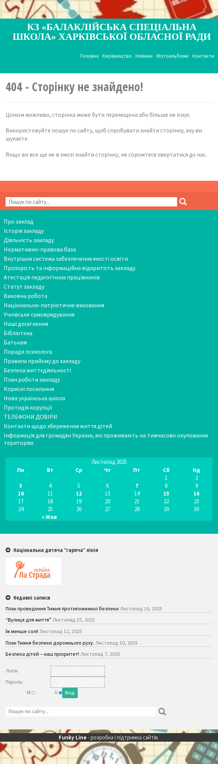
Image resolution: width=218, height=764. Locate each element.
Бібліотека (18, 333)
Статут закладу (24, 286)
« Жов (49, 516)
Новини (144, 56)
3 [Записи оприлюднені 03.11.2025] (20, 485)
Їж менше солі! (22, 631)
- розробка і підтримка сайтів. (109, 737)
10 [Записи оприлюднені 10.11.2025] (21, 493)
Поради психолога (28, 351)
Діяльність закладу (29, 240)
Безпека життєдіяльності (37, 370)
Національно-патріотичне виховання (54, 305)
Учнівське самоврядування (39, 314)
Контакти (203, 56)
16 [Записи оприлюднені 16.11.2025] (196, 493)
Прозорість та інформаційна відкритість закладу (69, 268)
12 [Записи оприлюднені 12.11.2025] (79, 493)
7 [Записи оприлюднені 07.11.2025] (136, 485)
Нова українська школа (34, 398)
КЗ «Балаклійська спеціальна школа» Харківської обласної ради (112, 32)
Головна (89, 56)
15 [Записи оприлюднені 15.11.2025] (166, 493)
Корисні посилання (29, 388)
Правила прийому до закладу (42, 361)
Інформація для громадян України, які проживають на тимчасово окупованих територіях (106, 438)
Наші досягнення (26, 323)
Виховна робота (25, 295)
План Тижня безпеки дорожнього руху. (50, 642)
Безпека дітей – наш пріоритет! (42, 654)
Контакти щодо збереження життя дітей (58, 426)
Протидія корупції (28, 407)
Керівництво (117, 56)
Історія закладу (24, 230)
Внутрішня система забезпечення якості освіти (66, 258)
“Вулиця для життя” (28, 619)
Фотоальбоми (172, 56)
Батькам (15, 342)
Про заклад (18, 221)
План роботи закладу (32, 379)
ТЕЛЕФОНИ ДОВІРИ (30, 416)
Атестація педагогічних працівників (52, 277)
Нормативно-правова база (40, 249)
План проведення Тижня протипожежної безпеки (62, 608)
